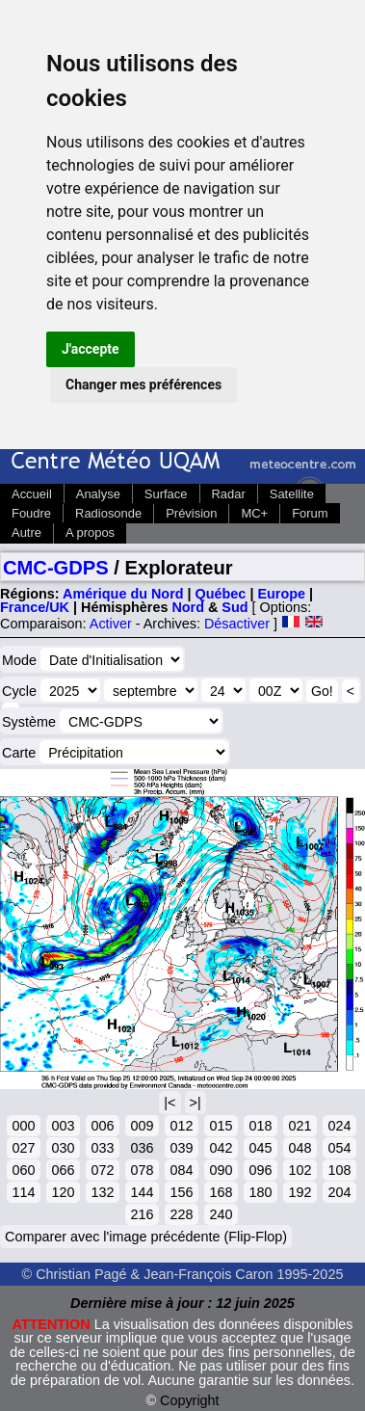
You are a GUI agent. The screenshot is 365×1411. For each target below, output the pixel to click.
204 (339, 1192)
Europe (281, 593)
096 (260, 1170)
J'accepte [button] (90, 349)
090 (220, 1170)
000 (23, 1125)
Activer (111, 623)
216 (141, 1214)
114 (23, 1192)
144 (141, 1192)
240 (220, 1214)
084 (181, 1170)
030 (62, 1148)
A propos (90, 532)
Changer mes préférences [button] (143, 384)
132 (102, 1192)
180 (260, 1192)
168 (220, 1192)
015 (220, 1125)
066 (62, 1170)
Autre (26, 532)
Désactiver (237, 623)
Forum (309, 513)
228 (181, 1214)
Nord (187, 607)
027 (23, 1148)
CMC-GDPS (56, 567)
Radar (229, 494)
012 (181, 1125)
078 (141, 1170)
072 (102, 1170)
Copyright (190, 1400)
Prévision (191, 513)
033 (102, 1148)
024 (339, 1125)
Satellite (292, 494)
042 (220, 1148)
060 (23, 1170)
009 (141, 1125)
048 (299, 1148)
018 (260, 1125)
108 (339, 1170)
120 (62, 1192)
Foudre (31, 513)
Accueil (32, 494)
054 (339, 1148)
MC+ (254, 513)
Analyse (98, 494)
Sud (235, 607)
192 (299, 1192)
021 (299, 1125)
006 (102, 1125)
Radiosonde (108, 513)
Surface (166, 494)
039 (181, 1148)
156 (181, 1192)
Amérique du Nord (123, 593)
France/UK (34, 607)
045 (260, 1148)
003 (62, 1125)
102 (299, 1170)
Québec (221, 593)
